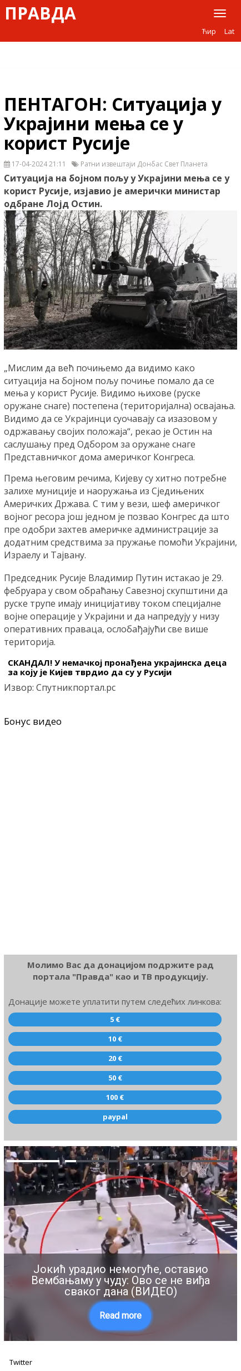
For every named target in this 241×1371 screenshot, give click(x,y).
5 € (115, 1019)
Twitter (20, 1362)
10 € (115, 1039)
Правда (40, 13)
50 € (115, 1078)
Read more (120, 1315)
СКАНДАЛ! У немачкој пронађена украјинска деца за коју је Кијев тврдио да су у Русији (117, 667)
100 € (115, 1097)
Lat (229, 31)
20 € (115, 1058)
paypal (115, 1117)
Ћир (209, 31)
